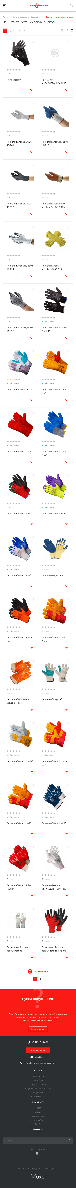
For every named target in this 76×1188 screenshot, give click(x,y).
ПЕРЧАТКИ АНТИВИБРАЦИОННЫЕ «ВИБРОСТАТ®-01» (54, 83)
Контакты (38, 1129)
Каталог (38, 1070)
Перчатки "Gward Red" (19, 513)
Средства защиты (38, 1084)
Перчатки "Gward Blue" (19, 575)
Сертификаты (38, 1116)
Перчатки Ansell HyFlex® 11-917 (55, 143)
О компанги (38, 1102)
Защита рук (38, 1092)
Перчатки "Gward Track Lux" (54, 391)
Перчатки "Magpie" (52, 699)
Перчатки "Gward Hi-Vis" (54, 513)
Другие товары (38, 1097)
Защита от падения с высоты (38, 1088)
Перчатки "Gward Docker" (20, 389)
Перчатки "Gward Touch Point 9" (54, 329)
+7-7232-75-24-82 (40, 1042)
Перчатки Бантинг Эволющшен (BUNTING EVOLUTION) (54, 889)
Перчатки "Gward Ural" (19, 823)
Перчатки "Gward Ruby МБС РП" (19, 887)
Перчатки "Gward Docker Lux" (55, 763)
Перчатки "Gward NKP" (54, 823)
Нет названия (14, 79)
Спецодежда (38, 1076)
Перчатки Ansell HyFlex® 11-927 (20, 329)
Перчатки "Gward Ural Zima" (53, 639)
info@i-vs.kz (40, 1057)
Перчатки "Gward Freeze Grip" (20, 639)
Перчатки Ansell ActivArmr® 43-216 (52, 267)
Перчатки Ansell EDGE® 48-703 (19, 143)
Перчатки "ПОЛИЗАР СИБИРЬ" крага (18, 701)
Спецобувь (38, 1080)
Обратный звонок (38, 1050)
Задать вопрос (38, 1029)
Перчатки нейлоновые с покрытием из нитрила (54, 949)
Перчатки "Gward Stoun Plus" (54, 453)
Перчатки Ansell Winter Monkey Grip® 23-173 (54, 205)
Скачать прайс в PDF (38, 1120)
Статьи (38, 1112)
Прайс (38, 1124)
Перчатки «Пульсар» (52, 575)
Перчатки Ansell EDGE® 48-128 (19, 205)
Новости (38, 1108)
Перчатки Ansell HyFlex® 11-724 (20, 267)
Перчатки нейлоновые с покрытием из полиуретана (20, 950)
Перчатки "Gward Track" (19, 451)
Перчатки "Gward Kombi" (20, 761)
